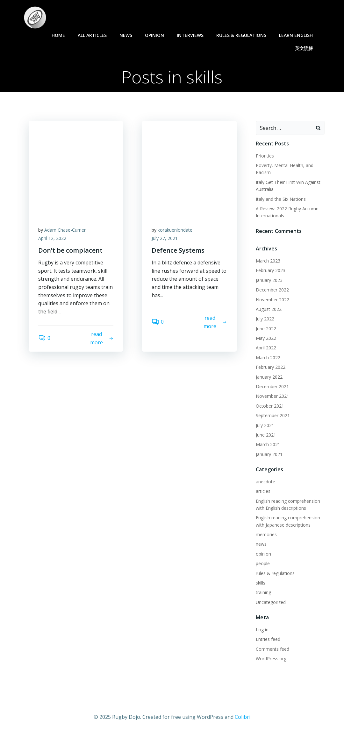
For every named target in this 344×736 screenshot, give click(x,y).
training (263, 592)
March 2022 (268, 357)
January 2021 (269, 454)
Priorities (265, 156)
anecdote (265, 482)
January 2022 (269, 377)
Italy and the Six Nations (281, 199)
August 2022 (269, 309)
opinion (154, 35)
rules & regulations (241, 35)
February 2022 (270, 367)
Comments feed (272, 649)
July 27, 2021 (165, 238)
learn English (299, 35)
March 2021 (268, 444)
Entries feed (268, 639)
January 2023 (269, 280)
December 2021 (272, 386)
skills (260, 583)
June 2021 (266, 435)
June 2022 (266, 329)
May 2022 (266, 338)
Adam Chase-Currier (65, 230)
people (263, 563)
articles (263, 491)
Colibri (242, 716)
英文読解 (307, 48)
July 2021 (265, 425)
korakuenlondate (175, 230)
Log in (262, 630)
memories (266, 534)
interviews (190, 35)
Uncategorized (271, 602)
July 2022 (265, 319)
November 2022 (272, 300)
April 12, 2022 (52, 238)
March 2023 (268, 261)
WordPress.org (271, 658)
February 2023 (270, 270)
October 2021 (270, 406)
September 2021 (273, 415)
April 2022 (266, 348)
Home (58, 35)
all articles (92, 35)
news (125, 35)
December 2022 (272, 290)
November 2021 (272, 396)
